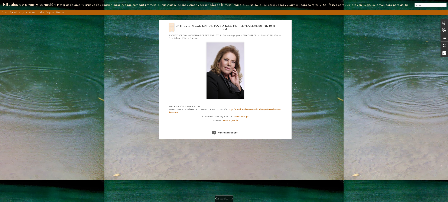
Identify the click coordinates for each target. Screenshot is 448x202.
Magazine (23, 12)
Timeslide (60, 12)
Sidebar (41, 12)
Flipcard (13, 12)
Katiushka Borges (241, 115)
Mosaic (32, 12)
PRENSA (227, 119)
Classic (4, 12)
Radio (235, 119)
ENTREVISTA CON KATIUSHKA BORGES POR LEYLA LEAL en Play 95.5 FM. (225, 26)
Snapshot (50, 12)
